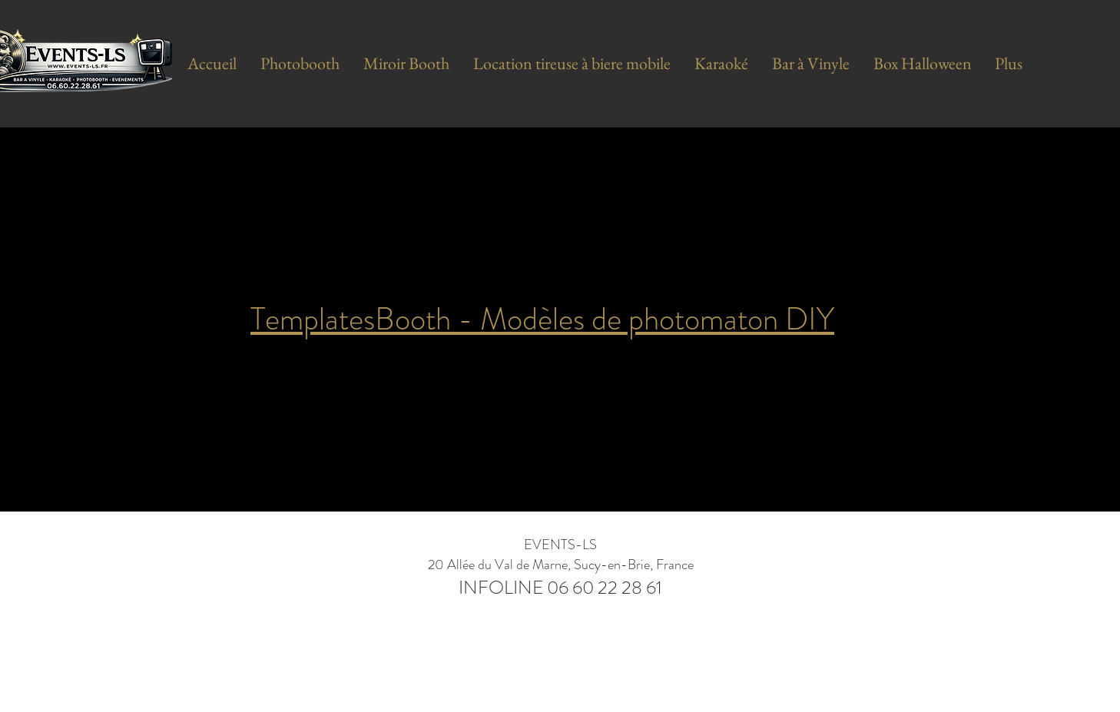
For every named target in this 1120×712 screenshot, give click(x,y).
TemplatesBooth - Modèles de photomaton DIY (542, 319)
